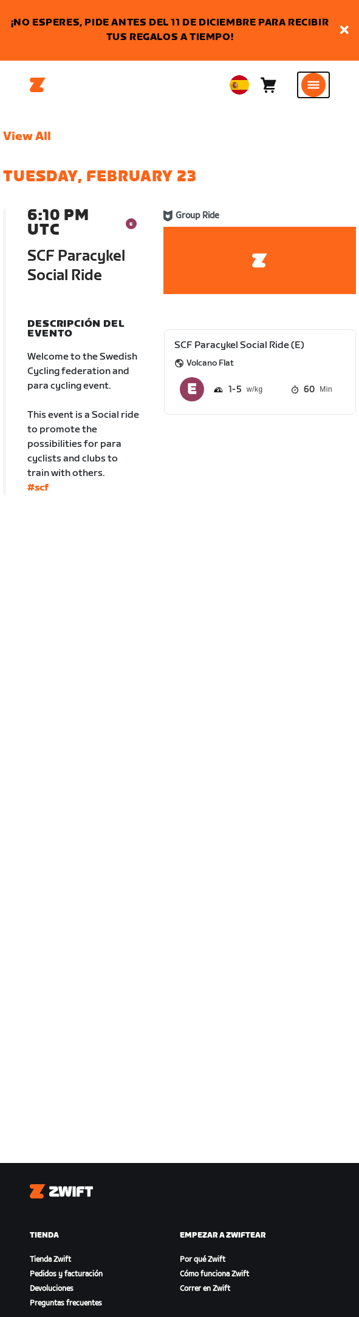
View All (27, 136)
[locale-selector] (239, 85)
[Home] (37, 84)
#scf (38, 488)
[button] (344, 30)
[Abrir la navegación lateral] (313, 85)
